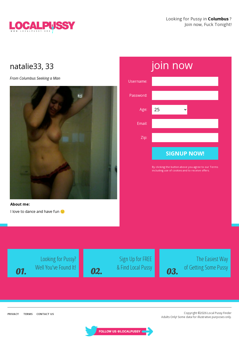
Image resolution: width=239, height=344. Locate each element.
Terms (28, 314)
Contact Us (45, 314)
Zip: (144, 137)
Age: (144, 109)
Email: (142, 123)
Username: (138, 81)
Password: (138, 95)
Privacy (13, 314)
